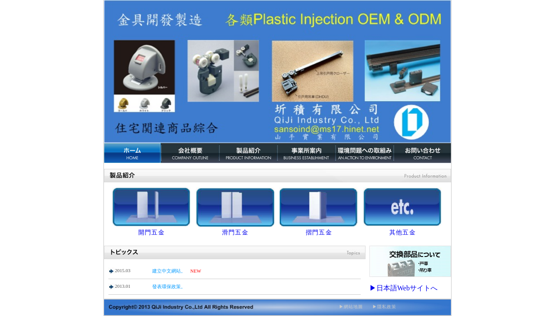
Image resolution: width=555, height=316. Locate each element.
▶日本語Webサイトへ (403, 288)
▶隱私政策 (379, 306)
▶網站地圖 (351, 306)
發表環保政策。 (169, 286)
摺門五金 (319, 232)
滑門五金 (235, 232)
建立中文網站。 (169, 270)
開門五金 (151, 232)
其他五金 (402, 232)
